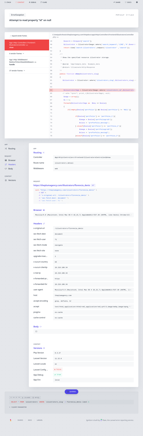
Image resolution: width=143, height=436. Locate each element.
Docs (30, 420)
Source (20, 420)
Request (8, 156)
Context (8, 176)
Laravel (40, 420)
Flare (103, 420)
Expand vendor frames (18, 36)
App (6, 144)
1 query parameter (18, 407)
